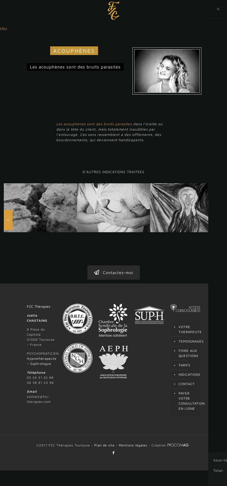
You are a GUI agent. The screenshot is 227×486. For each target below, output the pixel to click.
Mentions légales (133, 421)
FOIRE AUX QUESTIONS (188, 329)
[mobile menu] (4, 28)
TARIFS (184, 341)
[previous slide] (8, 208)
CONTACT (187, 360)
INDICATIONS (188, 351)
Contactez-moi (113, 248)
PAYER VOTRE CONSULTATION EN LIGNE (188, 377)
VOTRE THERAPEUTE (188, 305)
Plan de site (104, 421)
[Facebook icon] (114, 429)
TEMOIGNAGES (188, 317)
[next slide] (218, 208)
